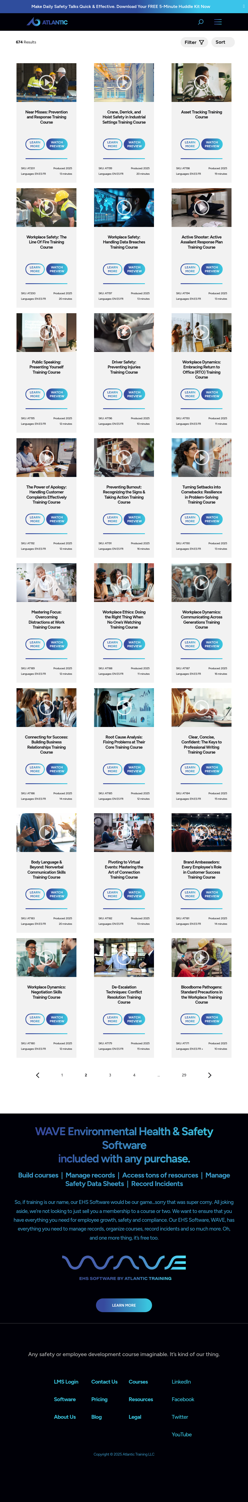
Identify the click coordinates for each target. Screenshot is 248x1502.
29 (184, 1075)
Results (26, 42)
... (159, 1075)
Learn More (124, 1305)
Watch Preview (57, 144)
